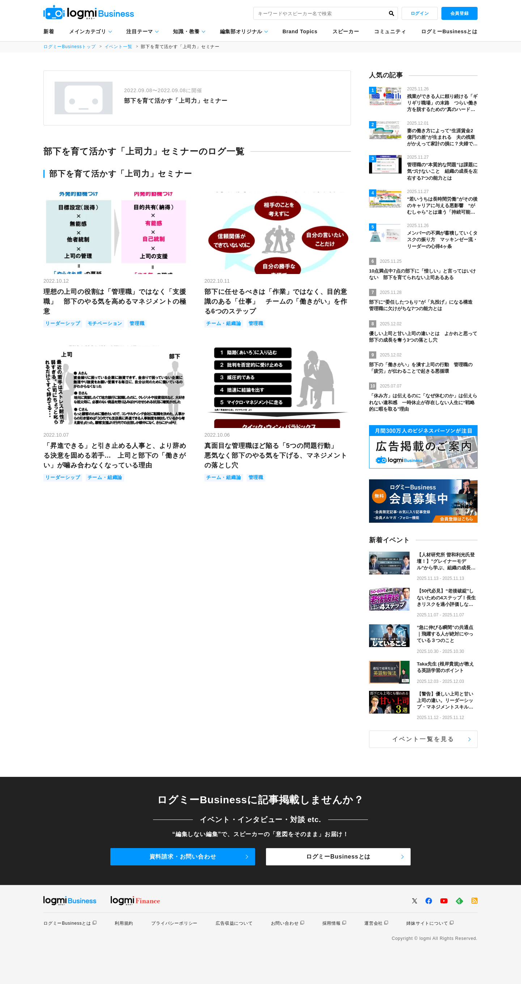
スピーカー (345, 31)
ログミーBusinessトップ (69, 46)
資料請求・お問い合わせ (182, 856)
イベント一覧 (118, 46)
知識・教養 (186, 31)
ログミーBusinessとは (449, 31)
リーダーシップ (62, 323)
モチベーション (105, 323)
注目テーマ (139, 31)
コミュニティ (390, 31)
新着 (48, 31)
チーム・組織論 (223, 323)
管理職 (137, 323)
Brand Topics (300, 31)
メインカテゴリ (87, 31)
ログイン (420, 13)
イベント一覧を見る (423, 739)
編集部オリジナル (241, 31)
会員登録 (459, 13)
